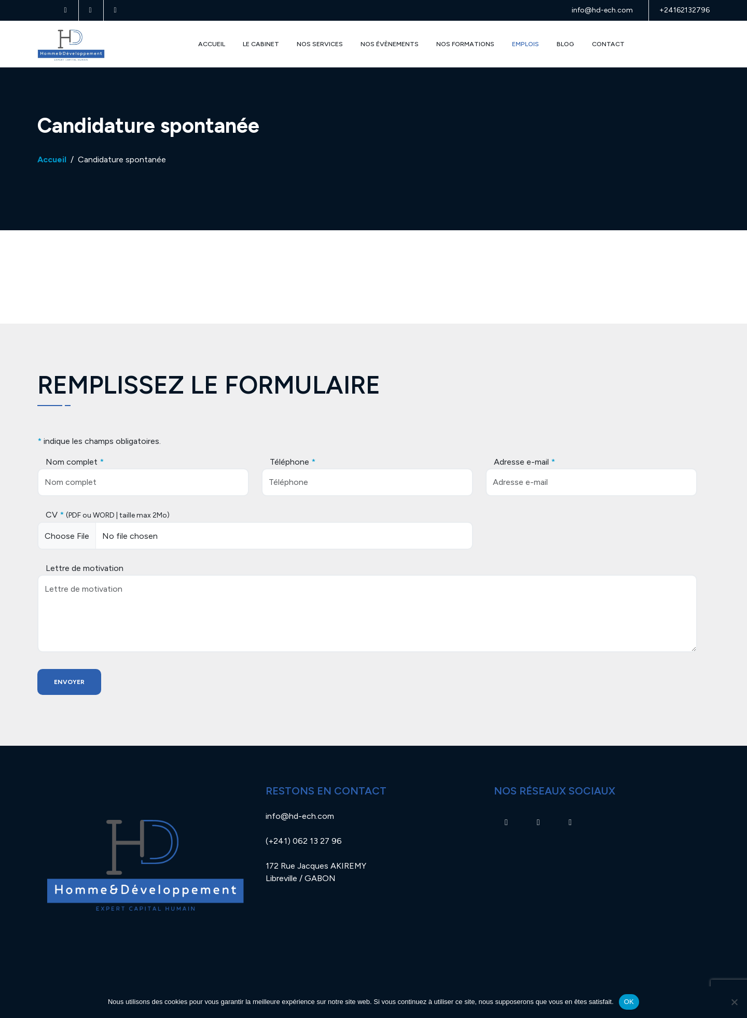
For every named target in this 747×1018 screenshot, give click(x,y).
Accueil (211, 44)
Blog (565, 44)
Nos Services (320, 44)
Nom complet (75, 462)
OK (629, 1002)
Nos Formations (465, 44)
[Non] (734, 1002)
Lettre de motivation (84, 568)
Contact (608, 44)
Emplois (525, 44)
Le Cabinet (261, 44)
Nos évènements (390, 44)
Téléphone (292, 462)
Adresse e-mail (524, 462)
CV (108, 515)
